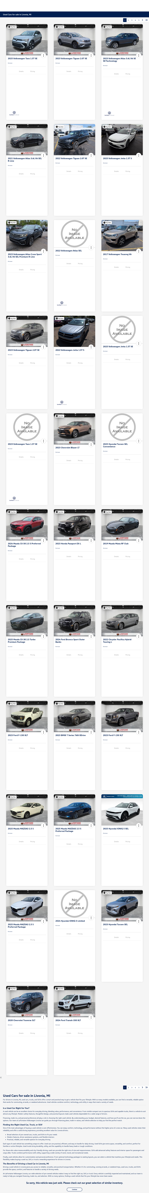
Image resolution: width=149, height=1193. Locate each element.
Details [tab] (21, 71)
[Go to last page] (146, 20)
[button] (12, 26)
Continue (74, 1189)
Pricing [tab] (32, 71)
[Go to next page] (142, 20)
